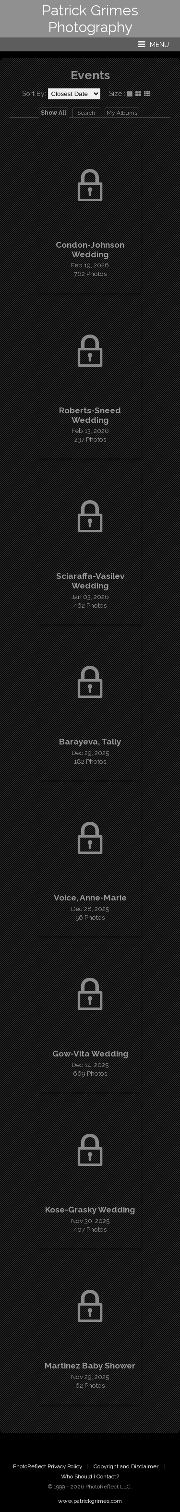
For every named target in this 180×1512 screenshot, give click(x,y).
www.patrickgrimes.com (90, 1501)
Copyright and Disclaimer (127, 1466)
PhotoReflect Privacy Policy (47, 1466)
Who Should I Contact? (90, 1476)
